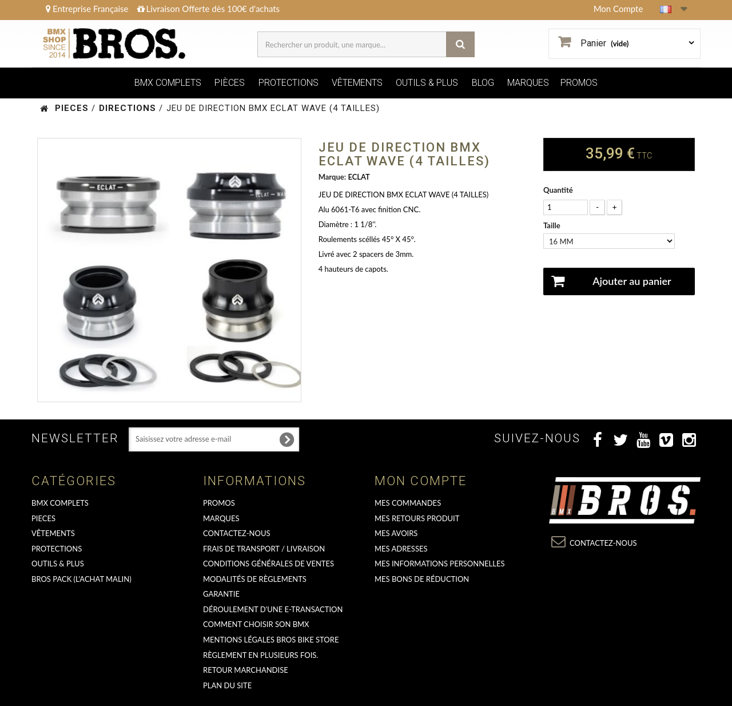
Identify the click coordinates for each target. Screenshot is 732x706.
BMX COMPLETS (167, 82)
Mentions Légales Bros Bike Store (271, 639)
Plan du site (227, 685)
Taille (552, 225)
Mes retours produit (417, 518)
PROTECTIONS (288, 82)
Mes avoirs (396, 533)
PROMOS (579, 82)
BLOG (483, 82)
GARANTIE (221, 593)
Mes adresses (401, 548)
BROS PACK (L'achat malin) (81, 579)
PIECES (43, 518)
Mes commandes (408, 502)
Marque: (332, 176)
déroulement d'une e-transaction (273, 609)
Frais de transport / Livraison (264, 548)
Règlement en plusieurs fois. (260, 655)
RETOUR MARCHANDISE (245, 670)
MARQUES (528, 82)
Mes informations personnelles (440, 563)
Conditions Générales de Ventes (268, 563)
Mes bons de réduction (422, 579)
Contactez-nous (236, 533)
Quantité (558, 190)
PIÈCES (229, 82)
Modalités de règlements (255, 579)
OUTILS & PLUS (427, 82)
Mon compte (421, 481)
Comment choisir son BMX (256, 624)
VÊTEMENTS (357, 82)
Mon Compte (618, 8)
